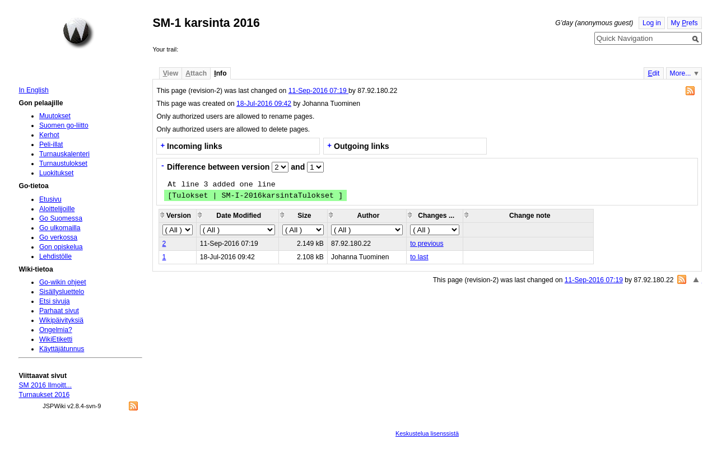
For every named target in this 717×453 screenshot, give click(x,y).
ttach (196, 73)
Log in (651, 23)
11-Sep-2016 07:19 (318, 91)
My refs (684, 23)
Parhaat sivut (59, 311)
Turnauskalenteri (64, 154)
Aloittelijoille (57, 209)
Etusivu (50, 199)
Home (78, 33)
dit (653, 73)
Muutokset (55, 116)
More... (680, 73)
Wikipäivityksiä (61, 320)
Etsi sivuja (54, 301)
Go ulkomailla (60, 228)
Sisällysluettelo (61, 292)
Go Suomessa (60, 218)
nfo (220, 73)
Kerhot (49, 135)
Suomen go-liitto (64, 125)
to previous (426, 243)
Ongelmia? (55, 330)
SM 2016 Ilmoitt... (45, 385)
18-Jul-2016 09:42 (263, 104)
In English (33, 90)
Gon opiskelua (61, 247)
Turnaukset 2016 (43, 395)
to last (419, 257)
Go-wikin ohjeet (62, 282)
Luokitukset (56, 173)
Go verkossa (58, 237)
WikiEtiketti (55, 339)
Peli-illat (51, 144)
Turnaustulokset (63, 163)
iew (170, 73)
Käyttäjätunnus (61, 349)
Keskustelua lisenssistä (427, 433)
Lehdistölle (55, 256)
